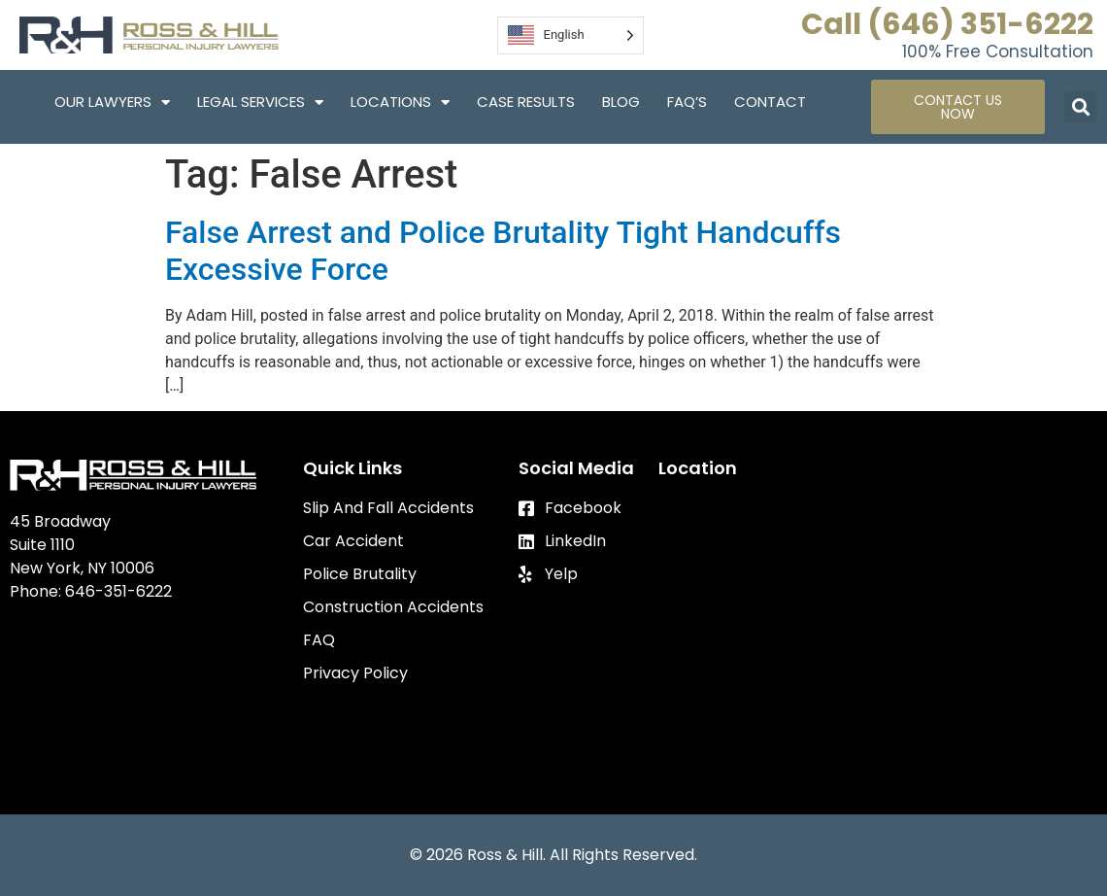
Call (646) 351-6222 (947, 24)
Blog (621, 101)
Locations (400, 103)
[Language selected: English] (570, 35)
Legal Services (260, 103)
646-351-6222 (118, 591)
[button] (1080, 107)
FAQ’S (687, 101)
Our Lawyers (112, 103)
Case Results (526, 101)
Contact (770, 101)
